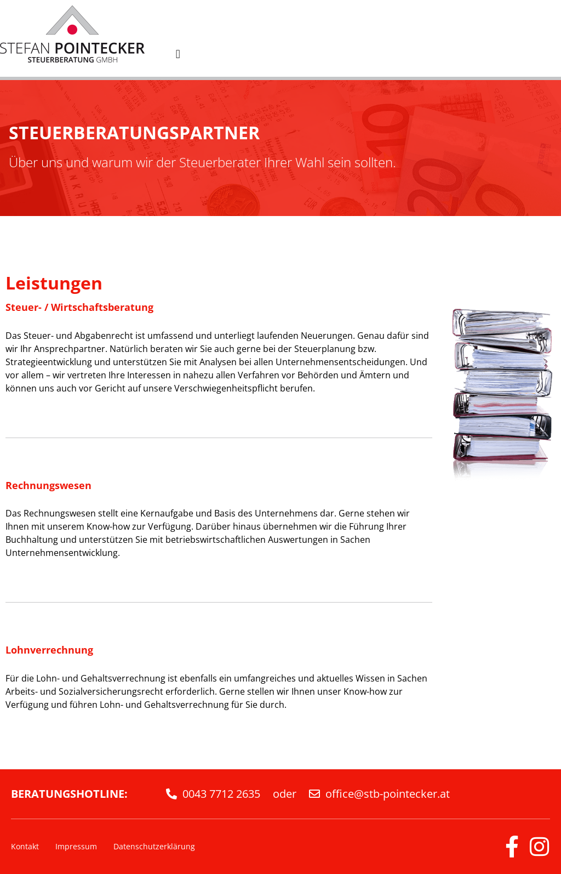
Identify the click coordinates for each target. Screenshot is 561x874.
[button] (178, 54)
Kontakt (25, 846)
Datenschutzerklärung (154, 846)
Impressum (76, 846)
